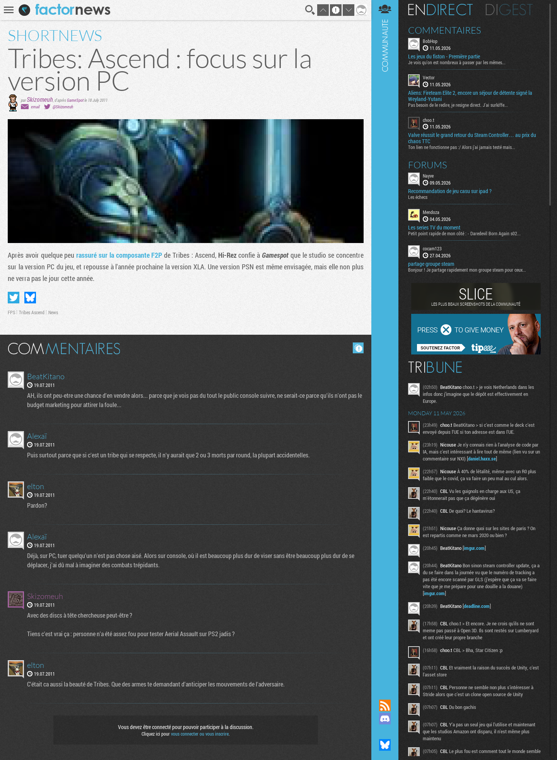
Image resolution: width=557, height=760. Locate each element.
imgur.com (474, 547)
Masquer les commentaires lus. (358, 347)
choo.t (428, 120)
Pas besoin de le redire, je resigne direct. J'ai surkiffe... (458, 105)
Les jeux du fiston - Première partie (444, 56)
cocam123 (432, 248)
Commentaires (444, 30)
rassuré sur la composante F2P (119, 255)
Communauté (385, 342)
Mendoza (431, 212)
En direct (440, 9)
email (35, 107)
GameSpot (75, 100)
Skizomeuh (40, 99)
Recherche (310, 10)
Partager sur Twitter (13, 297)
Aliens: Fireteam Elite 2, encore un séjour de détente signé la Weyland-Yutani (470, 96)
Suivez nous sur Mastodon (385, 732)
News (53, 312)
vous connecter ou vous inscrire (200, 734)
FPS (11, 312)
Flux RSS (385, 705)
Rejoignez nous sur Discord (385, 718)
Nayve (428, 176)
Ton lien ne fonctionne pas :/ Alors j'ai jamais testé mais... (461, 147)
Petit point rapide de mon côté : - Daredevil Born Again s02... (464, 233)
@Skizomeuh (63, 107)
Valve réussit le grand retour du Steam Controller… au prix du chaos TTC (472, 138)
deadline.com (477, 606)
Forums (427, 165)
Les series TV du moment (434, 227)
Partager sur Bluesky (30, 297)
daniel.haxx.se (482, 458)
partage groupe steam (431, 264)
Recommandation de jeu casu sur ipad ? (450, 191)
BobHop (430, 41)
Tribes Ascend (31, 312)
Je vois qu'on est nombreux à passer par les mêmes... (457, 62)
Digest (509, 9)
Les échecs (417, 197)
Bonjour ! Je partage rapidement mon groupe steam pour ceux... (467, 270)
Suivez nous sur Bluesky (385, 745)
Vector (429, 77)
